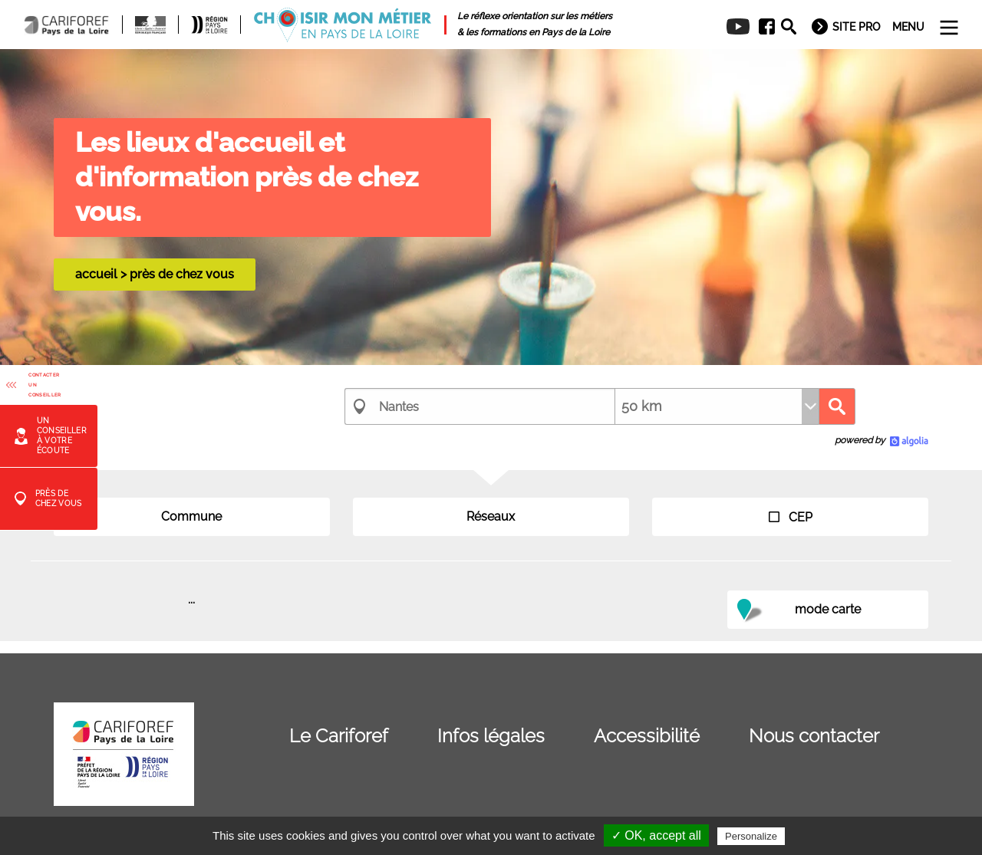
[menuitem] (761, 27)
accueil (96, 274)
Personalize (751, 836)
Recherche (837, 406)
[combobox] (479, 406)
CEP (790, 517)
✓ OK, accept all (656, 835)
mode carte (828, 609)
